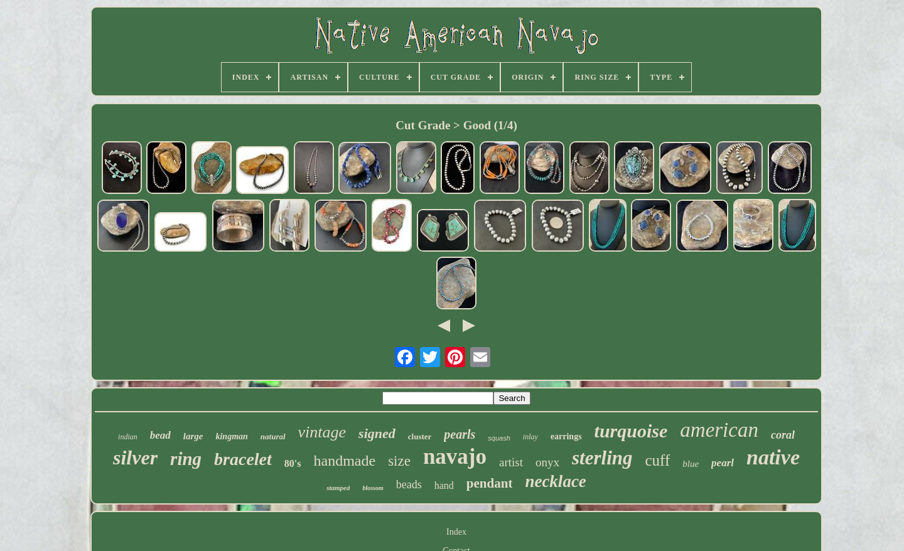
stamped (338, 487)
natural (273, 436)
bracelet (243, 459)
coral (783, 435)
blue (690, 464)
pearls (459, 434)
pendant (489, 483)
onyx (547, 462)
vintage (322, 432)
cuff (657, 460)
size (399, 461)
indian (127, 436)
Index (456, 532)
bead (160, 435)
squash (499, 438)
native (773, 457)
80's (292, 463)
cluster (420, 436)
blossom (372, 487)
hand (444, 485)
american (719, 430)
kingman (231, 436)
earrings (566, 436)
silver (135, 457)
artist (511, 462)
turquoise (631, 430)
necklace (555, 481)
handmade (345, 460)
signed (377, 433)
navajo (455, 456)
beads (409, 484)
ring (186, 459)
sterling (602, 458)
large (193, 436)
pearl (722, 463)
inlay (530, 436)
